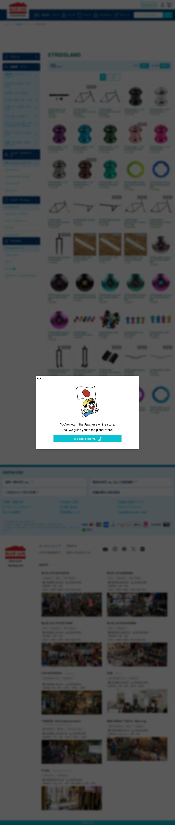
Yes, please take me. (88, 439)
